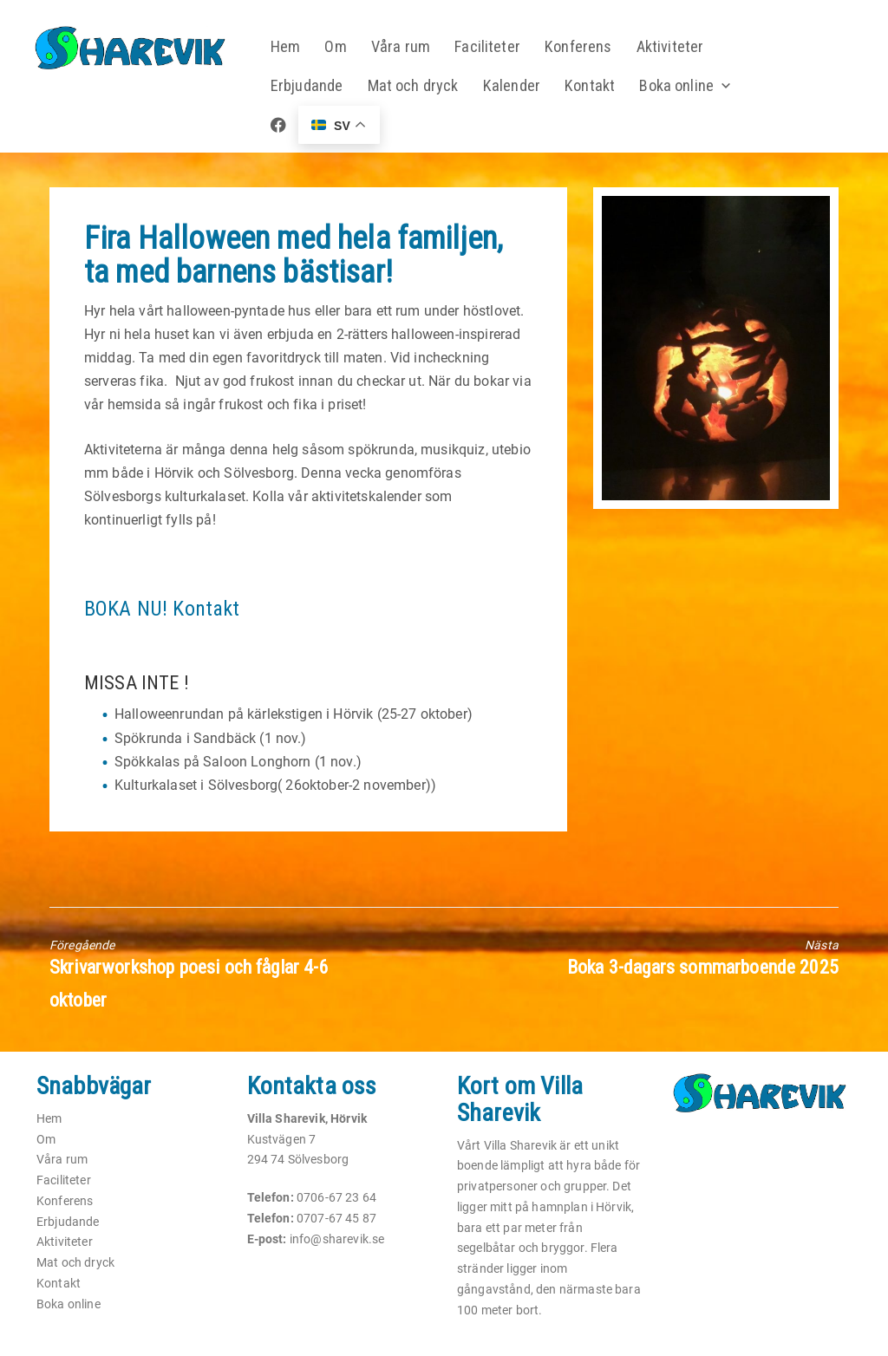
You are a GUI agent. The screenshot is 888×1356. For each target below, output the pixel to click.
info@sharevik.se (337, 1239)
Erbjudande (313, 86)
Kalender (518, 86)
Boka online (684, 86)
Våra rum (407, 47)
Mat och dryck (420, 86)
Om (342, 47)
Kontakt (596, 86)
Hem (291, 47)
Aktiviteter (678, 47)
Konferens (585, 47)
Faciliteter (493, 47)
